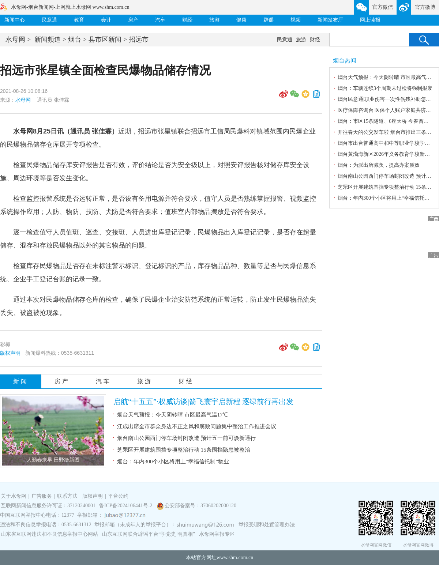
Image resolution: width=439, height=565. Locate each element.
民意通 (49, 20)
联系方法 (67, 496)
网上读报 (370, 20)
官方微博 (425, 7)
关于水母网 (14, 496)
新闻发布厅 (330, 20)
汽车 (160, 20)
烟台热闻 (344, 60)
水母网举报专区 (217, 534)
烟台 (74, 39)
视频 (295, 20)
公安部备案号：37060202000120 (200, 505)
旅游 (214, 20)
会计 (106, 20)
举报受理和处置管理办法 (267, 524)
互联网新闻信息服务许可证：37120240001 (48, 505)
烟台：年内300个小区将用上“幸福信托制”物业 (173, 461)
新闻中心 (14, 20)
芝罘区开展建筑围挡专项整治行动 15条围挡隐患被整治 (183, 450)
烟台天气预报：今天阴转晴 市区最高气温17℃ (172, 415)
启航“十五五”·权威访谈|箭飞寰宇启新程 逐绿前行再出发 (203, 402)
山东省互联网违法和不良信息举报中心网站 (49, 534)
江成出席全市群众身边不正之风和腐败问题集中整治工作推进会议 (196, 426)
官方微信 (382, 7)
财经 (187, 20)
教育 (79, 20)
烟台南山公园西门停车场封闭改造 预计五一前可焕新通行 (186, 438)
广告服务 (41, 496)
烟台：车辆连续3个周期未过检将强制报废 (385, 88)
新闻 (21, 381)
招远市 (139, 39)
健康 (241, 20)
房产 (133, 20)
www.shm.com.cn (235, 557)
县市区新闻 (105, 39)
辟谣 (268, 20)
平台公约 (118, 496)
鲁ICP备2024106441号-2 (126, 505)
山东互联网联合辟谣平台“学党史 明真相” (148, 534)
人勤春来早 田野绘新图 (53, 460)
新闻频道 (47, 39)
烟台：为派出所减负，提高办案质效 (379, 165)
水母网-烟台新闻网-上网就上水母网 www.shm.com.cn (70, 7)
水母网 (15, 39)
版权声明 (10, 353)
